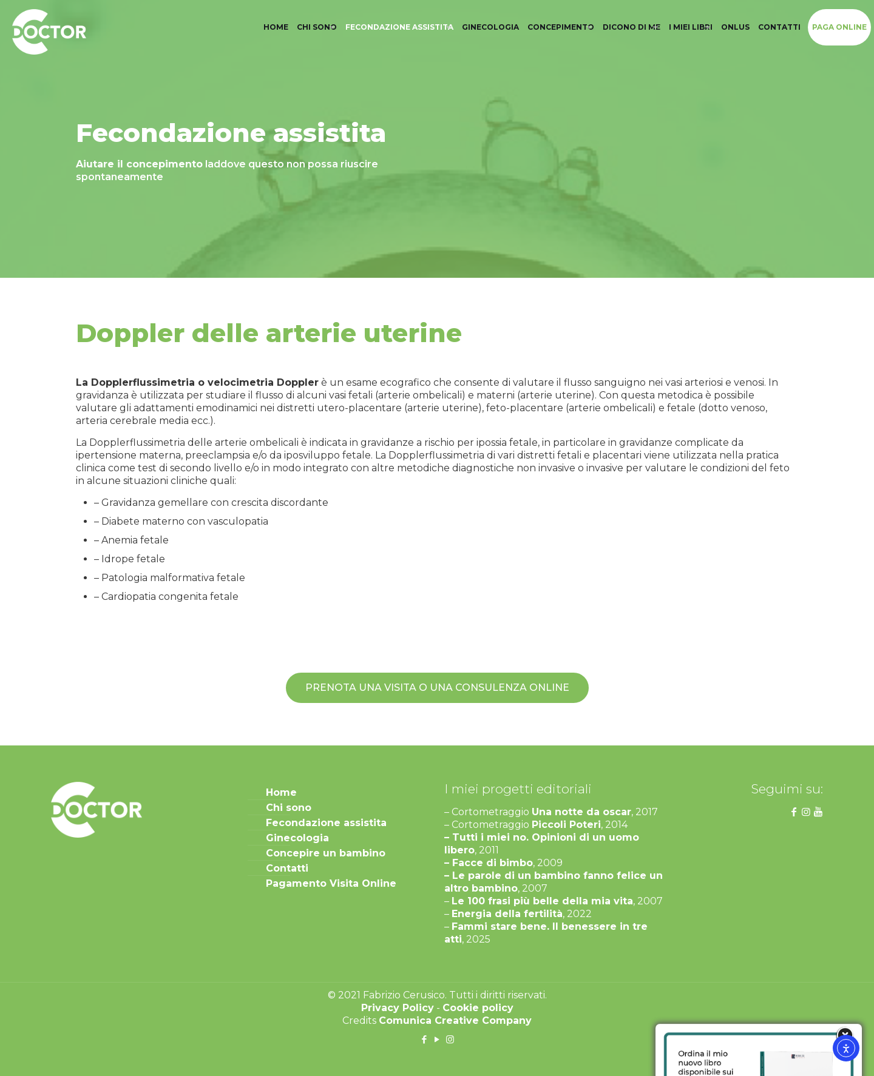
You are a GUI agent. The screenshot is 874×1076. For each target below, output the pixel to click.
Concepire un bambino (325, 853)
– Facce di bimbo (488, 863)
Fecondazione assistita (326, 823)
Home (281, 792)
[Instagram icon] (450, 1039)
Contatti (287, 868)
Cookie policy (477, 1008)
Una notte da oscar (581, 812)
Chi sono (288, 807)
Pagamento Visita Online (331, 883)
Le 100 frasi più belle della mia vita (542, 901)
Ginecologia (297, 838)
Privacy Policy (397, 1008)
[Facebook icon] (424, 1039)
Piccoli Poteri (566, 824)
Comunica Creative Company (455, 1020)
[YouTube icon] (437, 1039)
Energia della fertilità (507, 914)
